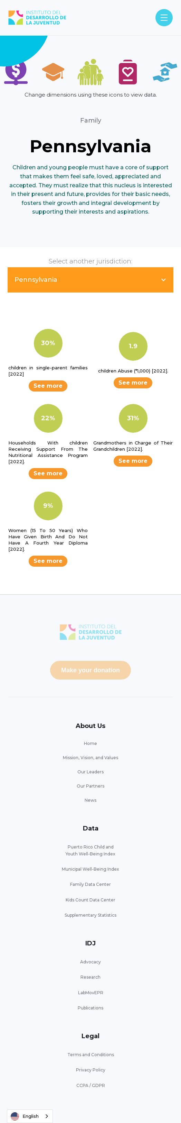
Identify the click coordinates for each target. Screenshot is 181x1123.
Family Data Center (90, 884)
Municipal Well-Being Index (90, 869)
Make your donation (90, 670)
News (90, 800)
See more (48, 386)
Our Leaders (90, 771)
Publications (90, 1007)
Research (90, 977)
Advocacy (90, 961)
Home (90, 743)
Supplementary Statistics (90, 915)
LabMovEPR (90, 992)
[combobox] (30, 1116)
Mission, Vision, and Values (90, 757)
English (25, 1116)
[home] (37, 17)
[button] (164, 17)
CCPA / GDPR (90, 1085)
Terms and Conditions (90, 1054)
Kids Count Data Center (90, 899)
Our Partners (90, 786)
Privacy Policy (90, 1069)
